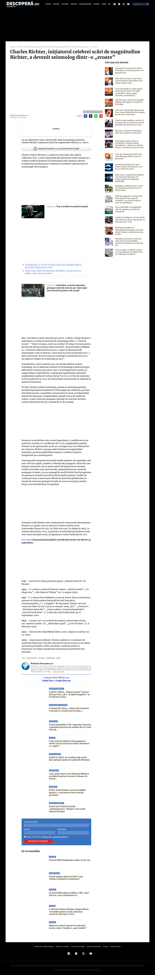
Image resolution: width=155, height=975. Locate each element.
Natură (73, 5)
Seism (57, 656)
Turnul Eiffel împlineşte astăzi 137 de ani (69, 858)
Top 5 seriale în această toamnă (72, 208)
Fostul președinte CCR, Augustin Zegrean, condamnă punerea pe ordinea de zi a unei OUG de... (70, 725)
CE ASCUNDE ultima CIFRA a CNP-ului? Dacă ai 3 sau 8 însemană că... (69, 892)
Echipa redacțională (93, 945)
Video (103, 5)
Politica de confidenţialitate (45, 945)
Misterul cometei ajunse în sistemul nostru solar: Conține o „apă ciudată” (67, 925)
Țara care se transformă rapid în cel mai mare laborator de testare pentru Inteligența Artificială (129, 176)
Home (12, 48)
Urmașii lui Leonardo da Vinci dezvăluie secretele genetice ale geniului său (128, 72)
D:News (48, 5)
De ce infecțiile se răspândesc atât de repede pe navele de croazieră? (129, 207)
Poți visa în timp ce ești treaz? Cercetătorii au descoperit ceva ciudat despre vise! (128, 82)
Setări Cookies (114, 945)
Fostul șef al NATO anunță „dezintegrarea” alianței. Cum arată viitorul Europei (67, 807)
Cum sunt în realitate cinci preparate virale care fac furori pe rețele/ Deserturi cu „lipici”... (69, 742)
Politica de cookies (63, 945)
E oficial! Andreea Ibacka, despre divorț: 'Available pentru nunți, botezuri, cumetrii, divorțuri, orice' (69, 910)
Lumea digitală (85, 5)
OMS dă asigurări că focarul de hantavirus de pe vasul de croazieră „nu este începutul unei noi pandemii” (129, 198)
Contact (104, 945)
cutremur (40, 656)
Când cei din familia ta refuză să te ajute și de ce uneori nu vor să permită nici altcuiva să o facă (129, 124)
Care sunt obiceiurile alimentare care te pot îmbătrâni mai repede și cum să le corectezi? (129, 114)
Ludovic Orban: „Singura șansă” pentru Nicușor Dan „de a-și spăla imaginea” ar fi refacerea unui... (70, 693)
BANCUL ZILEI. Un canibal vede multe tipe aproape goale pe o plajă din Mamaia (69, 757)
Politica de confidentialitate (54, 835)
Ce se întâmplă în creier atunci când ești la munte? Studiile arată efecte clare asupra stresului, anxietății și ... (129, 93)
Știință (56, 5)
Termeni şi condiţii (77, 945)
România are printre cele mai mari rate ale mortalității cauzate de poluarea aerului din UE (129, 238)
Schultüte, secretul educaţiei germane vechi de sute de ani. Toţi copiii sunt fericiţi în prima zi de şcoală (67, 289)
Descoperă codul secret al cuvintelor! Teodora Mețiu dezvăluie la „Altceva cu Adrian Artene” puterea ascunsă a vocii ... (129, 145)
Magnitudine (49, 656)
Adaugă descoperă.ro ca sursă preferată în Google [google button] (56, 150)
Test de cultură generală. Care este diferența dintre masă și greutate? (128, 155)
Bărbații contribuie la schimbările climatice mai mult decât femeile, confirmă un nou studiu (130, 228)
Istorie (96, 5)
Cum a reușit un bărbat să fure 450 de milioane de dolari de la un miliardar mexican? (130, 249)
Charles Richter (31, 656)
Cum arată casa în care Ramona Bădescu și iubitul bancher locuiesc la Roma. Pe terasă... (69, 775)
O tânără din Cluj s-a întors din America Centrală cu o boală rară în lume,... (68, 708)
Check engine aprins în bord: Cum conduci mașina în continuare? (66, 876)
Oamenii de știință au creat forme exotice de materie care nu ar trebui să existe (129, 166)
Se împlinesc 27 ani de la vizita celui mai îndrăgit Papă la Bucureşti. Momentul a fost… (53, 267)
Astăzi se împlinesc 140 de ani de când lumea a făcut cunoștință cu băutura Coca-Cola (129, 218)
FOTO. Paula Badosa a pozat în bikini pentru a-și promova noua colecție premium (67, 791)
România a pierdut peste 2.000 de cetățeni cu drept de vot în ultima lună (129, 186)
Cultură (64, 5)
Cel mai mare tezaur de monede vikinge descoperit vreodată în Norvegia (129, 103)
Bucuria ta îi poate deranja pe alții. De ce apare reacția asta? (128, 133)
